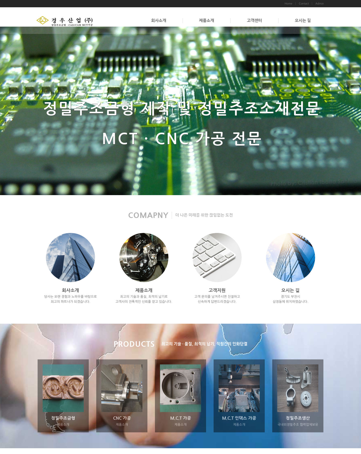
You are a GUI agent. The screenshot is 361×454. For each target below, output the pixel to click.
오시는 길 (303, 20)
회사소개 (158, 20)
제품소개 (206, 20)
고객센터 (254, 20)
